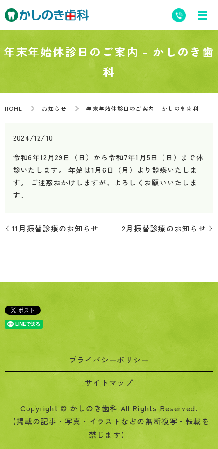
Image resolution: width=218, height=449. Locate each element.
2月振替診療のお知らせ (164, 228)
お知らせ (54, 108)
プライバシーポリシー (109, 359)
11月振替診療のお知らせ (55, 228)
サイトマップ (109, 382)
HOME (13, 108)
